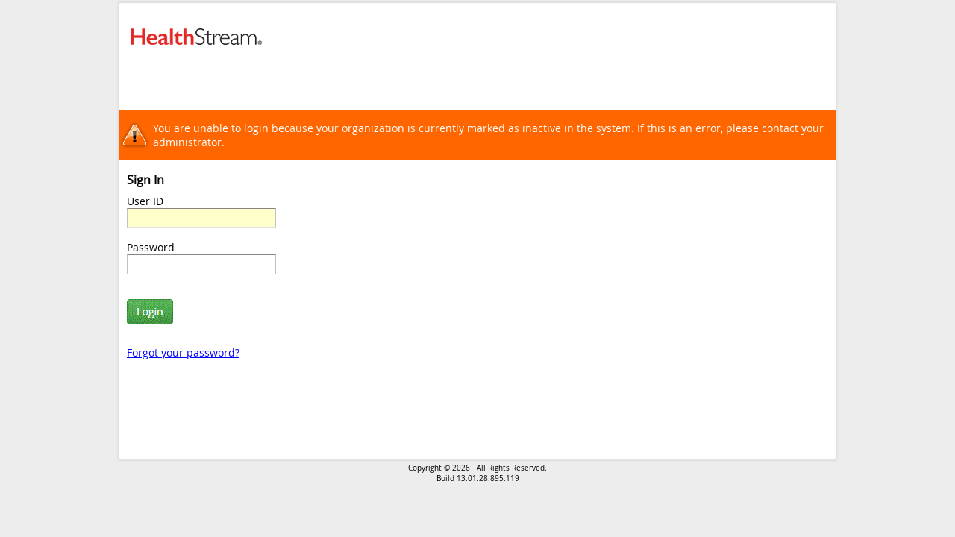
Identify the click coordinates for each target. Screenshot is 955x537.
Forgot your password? (183, 352)
